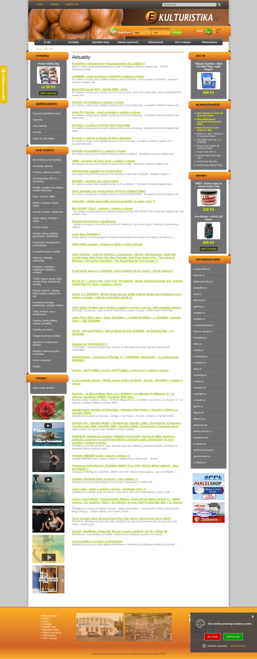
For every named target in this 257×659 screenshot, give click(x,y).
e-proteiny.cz (200, 337)
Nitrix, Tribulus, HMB (44, 196)
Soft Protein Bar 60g (207, 161)
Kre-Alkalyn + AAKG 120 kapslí (209, 218)
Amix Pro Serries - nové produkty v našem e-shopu (106, 112)
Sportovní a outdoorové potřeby (45, 343)
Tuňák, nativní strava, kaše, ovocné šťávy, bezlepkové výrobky (47, 281)
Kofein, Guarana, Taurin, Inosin (46, 204)
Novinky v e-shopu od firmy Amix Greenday (101, 125)
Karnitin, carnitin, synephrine (48, 212)
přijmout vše (233, 636)
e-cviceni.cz (199, 443)
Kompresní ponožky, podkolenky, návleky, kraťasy (48, 304)
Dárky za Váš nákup (43, 138)
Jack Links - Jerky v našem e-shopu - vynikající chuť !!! (109, 489)
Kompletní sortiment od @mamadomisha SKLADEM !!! (108, 63)
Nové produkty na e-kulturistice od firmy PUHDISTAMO (108, 191)
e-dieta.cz (198, 381)
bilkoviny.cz (199, 300)
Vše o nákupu (183, 42)
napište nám (72, 4)
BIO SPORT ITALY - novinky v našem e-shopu (102, 208)
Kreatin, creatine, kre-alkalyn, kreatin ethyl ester (48, 189)
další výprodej (48, 93)
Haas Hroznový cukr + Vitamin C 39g (208, 128)
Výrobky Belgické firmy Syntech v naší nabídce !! (105, 479)
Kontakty (73, 42)
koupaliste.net (200, 437)
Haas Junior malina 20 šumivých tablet (208, 147)
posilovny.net (200, 425)
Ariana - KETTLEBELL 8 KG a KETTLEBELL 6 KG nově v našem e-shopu (120, 370)
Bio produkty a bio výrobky (47, 159)
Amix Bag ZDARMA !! (86, 234)
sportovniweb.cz (202, 456)
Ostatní (37, 366)
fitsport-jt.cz (199, 418)
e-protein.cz (199, 387)
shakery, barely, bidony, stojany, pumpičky (45, 322)
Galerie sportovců (128, 42)
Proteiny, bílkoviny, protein (47, 172)
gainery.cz (198, 306)
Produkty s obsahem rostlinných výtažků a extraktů (44, 269)
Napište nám (49, 627)
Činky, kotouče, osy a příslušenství (44, 313)
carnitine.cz (199, 312)
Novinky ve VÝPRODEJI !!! (89, 344)
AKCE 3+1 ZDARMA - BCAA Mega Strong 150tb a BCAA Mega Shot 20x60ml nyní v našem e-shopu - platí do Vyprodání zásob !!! (127, 296)
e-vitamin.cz (199, 362)
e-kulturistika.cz (201, 269)
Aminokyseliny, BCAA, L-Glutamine (46, 180)
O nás (47, 42)
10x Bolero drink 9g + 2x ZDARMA (209, 140)
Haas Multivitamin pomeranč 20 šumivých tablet (209, 121)
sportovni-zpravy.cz (203, 450)
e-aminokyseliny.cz (203, 325)
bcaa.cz (197, 294)
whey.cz (197, 369)
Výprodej (37, 119)
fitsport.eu (198, 412)
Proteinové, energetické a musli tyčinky (46, 244)
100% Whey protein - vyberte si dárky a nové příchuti (107, 244)
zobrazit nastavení (217, 646)
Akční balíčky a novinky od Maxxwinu (97, 541)
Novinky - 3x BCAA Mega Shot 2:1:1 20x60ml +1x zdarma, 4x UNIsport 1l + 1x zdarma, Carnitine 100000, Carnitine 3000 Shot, (123, 395)
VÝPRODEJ (38, 56)
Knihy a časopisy (42, 360)
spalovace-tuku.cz (203, 281)
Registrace (124, 32)
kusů (218, 29)
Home (39, 49)
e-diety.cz (198, 350)
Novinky (37, 132)
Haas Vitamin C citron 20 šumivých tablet (210, 114)
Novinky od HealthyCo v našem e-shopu (99, 151)
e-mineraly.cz (200, 356)
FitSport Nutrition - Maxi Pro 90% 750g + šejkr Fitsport (208, 66)
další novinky (208, 248)
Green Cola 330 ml (206, 152)
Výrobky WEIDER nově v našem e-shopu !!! (101, 455)
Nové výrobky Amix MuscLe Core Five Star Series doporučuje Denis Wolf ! (121, 518)
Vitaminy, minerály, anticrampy (43, 259)
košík (200, 31)
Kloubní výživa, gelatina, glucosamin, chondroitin (46, 235)
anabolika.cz (200, 287)
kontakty (54, 4)
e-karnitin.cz (199, 394)
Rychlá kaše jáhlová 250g (209, 165)
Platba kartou (209, 42)
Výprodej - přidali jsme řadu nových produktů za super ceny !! (113, 201)
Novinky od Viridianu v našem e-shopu (98, 102)
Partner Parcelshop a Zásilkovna (93, 221)
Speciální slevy (100, 42)
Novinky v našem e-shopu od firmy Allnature (102, 138)
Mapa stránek (49, 615)
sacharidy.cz (200, 375)
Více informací (238, 646)
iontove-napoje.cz (202, 331)
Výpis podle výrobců (43, 387)
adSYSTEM (159, 654)
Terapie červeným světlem (47, 336)
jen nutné (212, 636)
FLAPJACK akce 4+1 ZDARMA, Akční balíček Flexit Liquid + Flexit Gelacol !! (122, 271)
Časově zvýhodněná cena (46, 113)
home (40, 4)
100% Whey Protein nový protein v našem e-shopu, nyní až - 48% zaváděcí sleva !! (127, 307)
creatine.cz (199, 319)
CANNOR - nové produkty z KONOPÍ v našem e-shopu (108, 76)
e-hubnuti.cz (199, 462)
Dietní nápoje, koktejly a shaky (45, 219)
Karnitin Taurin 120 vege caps (209, 156)
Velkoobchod (155, 42)
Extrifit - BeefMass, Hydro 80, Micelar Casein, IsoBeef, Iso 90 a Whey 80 (119, 531)
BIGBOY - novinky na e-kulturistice (95, 181)
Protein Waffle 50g (48, 63)
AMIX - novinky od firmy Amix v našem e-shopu (103, 161)
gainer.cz (198, 406)
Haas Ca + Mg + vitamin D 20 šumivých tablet (210, 134)
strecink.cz (199, 275)
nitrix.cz (197, 344)
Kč (217, 32)
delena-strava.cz (202, 431)
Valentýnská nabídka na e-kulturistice (97, 171)
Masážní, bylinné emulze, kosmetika (46, 352)
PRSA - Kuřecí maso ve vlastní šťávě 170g (208, 185)
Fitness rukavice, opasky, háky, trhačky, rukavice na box (46, 293)
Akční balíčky (40, 126)
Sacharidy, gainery (43, 166)
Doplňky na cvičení (43, 329)
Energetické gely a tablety (46, 251)
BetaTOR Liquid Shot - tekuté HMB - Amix (99, 89)
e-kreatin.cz (199, 400)
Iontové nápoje (41, 227)
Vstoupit (176, 32)
